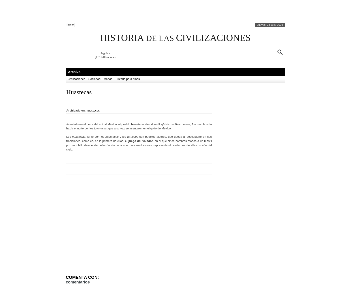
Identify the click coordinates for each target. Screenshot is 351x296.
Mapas (108, 79)
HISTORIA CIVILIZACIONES (175, 38)
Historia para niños (128, 79)
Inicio (70, 24)
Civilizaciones (76, 79)
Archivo (74, 72)
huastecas (93, 110)
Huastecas (79, 92)
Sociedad (94, 79)
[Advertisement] (174, 11)
